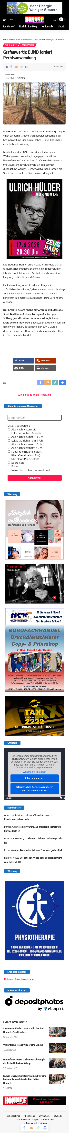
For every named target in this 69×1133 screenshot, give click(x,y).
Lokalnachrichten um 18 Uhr (26, 440)
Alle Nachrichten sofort (23, 429)
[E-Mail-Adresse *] (35, 418)
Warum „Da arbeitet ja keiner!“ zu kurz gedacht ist (36, 850)
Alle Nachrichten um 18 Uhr (25, 436)
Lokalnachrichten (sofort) (24, 433)
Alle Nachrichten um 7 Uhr (25, 447)
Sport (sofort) (17, 462)
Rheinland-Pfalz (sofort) (23, 459)
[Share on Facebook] (11, 66)
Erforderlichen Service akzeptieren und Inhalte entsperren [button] (34, 789)
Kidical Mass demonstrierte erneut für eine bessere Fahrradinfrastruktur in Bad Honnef (24, 1079)
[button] (6, 19)
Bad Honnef (11, 45)
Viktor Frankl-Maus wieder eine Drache (23, 1044)
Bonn (13, 466)
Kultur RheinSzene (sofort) (25, 451)
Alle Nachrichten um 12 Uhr (25, 444)
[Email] (16, 66)
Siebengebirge (27, 45)
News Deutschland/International (29, 470)
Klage (53, 131)
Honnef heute (10, 74)
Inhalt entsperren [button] (34, 778)
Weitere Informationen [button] (34, 771)
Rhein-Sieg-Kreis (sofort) (24, 455)
